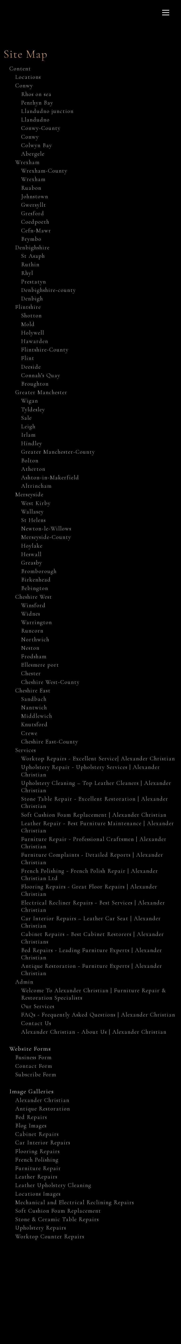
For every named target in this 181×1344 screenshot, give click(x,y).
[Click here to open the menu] (165, 12)
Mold (28, 324)
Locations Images (38, 1194)
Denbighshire (32, 247)
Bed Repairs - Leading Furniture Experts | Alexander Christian (91, 954)
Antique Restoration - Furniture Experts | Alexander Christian (91, 970)
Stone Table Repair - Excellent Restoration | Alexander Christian (94, 802)
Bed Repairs (31, 1117)
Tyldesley (33, 409)
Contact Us (36, 1023)
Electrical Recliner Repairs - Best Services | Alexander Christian (93, 906)
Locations (28, 77)
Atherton (33, 469)
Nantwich (34, 707)
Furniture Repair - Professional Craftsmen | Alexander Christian (94, 843)
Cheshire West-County (50, 682)
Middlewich (36, 716)
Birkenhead (36, 579)
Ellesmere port (40, 665)
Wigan (29, 400)
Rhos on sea (36, 94)
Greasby (31, 562)
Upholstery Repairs (40, 1227)
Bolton (30, 460)
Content (20, 68)
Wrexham (27, 162)
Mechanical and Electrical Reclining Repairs (74, 1202)
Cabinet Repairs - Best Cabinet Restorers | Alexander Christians (92, 938)
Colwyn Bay (36, 145)
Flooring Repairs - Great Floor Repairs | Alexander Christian (89, 890)
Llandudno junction (47, 111)
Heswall (31, 554)
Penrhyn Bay (37, 102)
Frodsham (34, 656)
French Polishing (37, 1159)
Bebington (34, 588)
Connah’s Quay (40, 375)
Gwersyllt (33, 205)
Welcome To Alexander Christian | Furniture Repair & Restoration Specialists (93, 994)
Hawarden (34, 341)
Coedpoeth (35, 221)
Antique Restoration (42, 1108)
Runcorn (32, 630)
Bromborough (39, 571)
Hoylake (32, 545)
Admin (24, 981)
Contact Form (33, 1066)
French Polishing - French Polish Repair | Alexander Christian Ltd (89, 875)
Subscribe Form (35, 1074)
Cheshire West (33, 596)
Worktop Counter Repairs (49, 1236)
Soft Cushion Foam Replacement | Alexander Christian (94, 814)
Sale (26, 418)
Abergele (33, 153)
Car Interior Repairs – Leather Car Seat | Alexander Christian (91, 922)
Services (25, 750)
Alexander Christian (42, 1100)
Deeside (31, 366)
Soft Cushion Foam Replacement (58, 1210)
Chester (31, 673)
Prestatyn (33, 281)
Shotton (31, 315)
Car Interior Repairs (42, 1142)
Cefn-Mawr (36, 230)
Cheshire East (33, 690)
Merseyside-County (46, 537)
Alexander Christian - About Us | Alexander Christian (94, 1032)
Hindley (31, 443)
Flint (27, 358)
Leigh (28, 426)
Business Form (33, 1057)
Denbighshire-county (48, 290)
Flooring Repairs (37, 1151)
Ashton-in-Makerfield (50, 477)
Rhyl (27, 273)
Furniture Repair (38, 1168)
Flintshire (28, 307)
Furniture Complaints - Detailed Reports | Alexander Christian (92, 859)
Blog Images (31, 1125)
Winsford (33, 605)
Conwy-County (41, 128)
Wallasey (32, 511)
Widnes (30, 613)
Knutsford (34, 724)
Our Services (37, 1006)
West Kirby (36, 503)
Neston (30, 648)
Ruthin (30, 264)
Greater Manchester (41, 392)
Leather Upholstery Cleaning (53, 1185)
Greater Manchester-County (58, 451)
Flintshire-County (45, 349)
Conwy (24, 85)
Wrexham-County (44, 170)
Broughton (35, 383)
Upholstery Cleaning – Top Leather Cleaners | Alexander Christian (96, 787)
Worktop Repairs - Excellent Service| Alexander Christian (98, 758)
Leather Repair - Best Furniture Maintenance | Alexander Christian (97, 827)
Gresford (32, 213)
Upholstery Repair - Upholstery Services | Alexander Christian (90, 771)
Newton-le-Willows (46, 528)
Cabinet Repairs (37, 1134)
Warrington (36, 622)
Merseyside (29, 494)
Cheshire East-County (49, 741)
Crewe (29, 733)
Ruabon (31, 188)
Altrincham (36, 486)
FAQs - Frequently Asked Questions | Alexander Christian (98, 1014)
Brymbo (31, 239)
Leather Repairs (36, 1176)
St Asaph (33, 256)
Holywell (32, 332)
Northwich (35, 639)
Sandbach (34, 699)
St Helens (33, 520)
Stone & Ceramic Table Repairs (57, 1219)
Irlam (28, 435)
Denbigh (32, 298)
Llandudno (35, 119)
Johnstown (34, 196)
